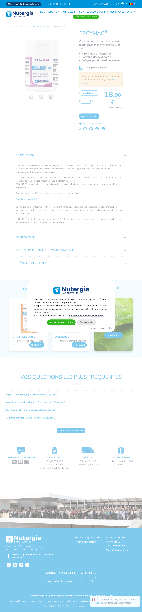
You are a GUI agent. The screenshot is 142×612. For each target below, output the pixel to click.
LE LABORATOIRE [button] (96, 11)
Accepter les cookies (61, 322)
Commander (101, 3)
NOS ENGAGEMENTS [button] (121, 11)
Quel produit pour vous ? (86, 16)
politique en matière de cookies (86, 315)
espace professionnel (57, 4)
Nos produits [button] (49, 11)
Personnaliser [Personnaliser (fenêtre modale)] (86, 322)
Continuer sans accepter (100, 328)
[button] (117, 4)
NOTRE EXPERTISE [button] (72, 11)
